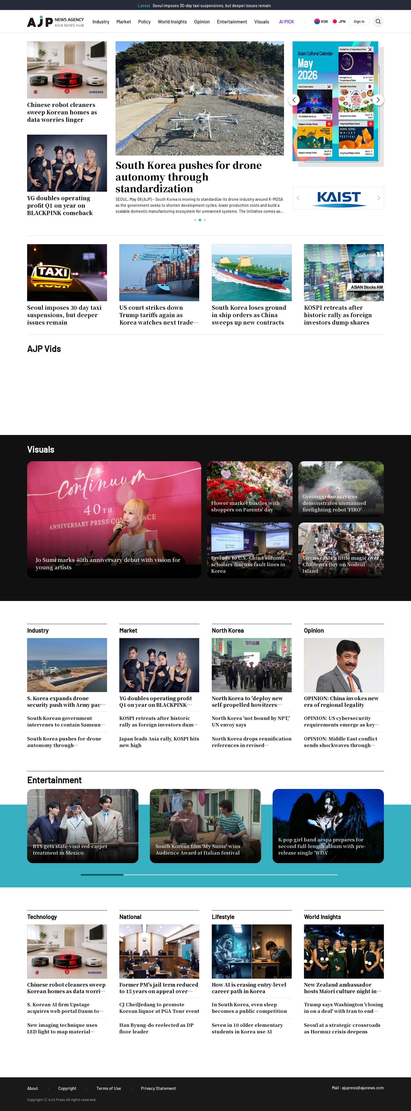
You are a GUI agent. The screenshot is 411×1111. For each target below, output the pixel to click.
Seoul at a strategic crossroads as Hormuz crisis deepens (342, 1028)
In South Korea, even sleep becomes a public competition (249, 1007)
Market (123, 21)
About (32, 1088)
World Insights (172, 21)
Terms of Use (108, 1088)
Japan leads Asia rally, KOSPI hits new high (159, 741)
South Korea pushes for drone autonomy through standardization (189, 177)
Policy (144, 21)
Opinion (202, 21)
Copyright (67, 1088)
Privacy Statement (158, 1088)
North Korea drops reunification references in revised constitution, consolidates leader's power (251, 741)
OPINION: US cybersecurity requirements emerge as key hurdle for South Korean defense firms (339, 721)
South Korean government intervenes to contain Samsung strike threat (65, 721)
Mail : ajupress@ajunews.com (358, 1087)
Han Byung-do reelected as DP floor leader (156, 1028)
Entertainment (232, 21)
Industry (100, 21)
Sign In (359, 21)
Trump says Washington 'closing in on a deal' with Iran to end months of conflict (343, 1007)
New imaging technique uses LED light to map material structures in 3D (62, 1028)
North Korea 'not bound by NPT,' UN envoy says (251, 721)
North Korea (228, 630)
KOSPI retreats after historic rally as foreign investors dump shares (158, 721)
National (130, 916)
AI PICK (286, 21)
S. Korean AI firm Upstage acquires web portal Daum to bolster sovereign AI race (63, 1007)
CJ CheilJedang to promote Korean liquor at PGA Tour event (159, 1007)
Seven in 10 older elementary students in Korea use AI (247, 1028)
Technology (42, 916)
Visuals (261, 21)
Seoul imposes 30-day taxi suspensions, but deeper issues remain (212, 5)
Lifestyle (223, 916)
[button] (195, 220)
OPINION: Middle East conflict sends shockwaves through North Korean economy (340, 741)
